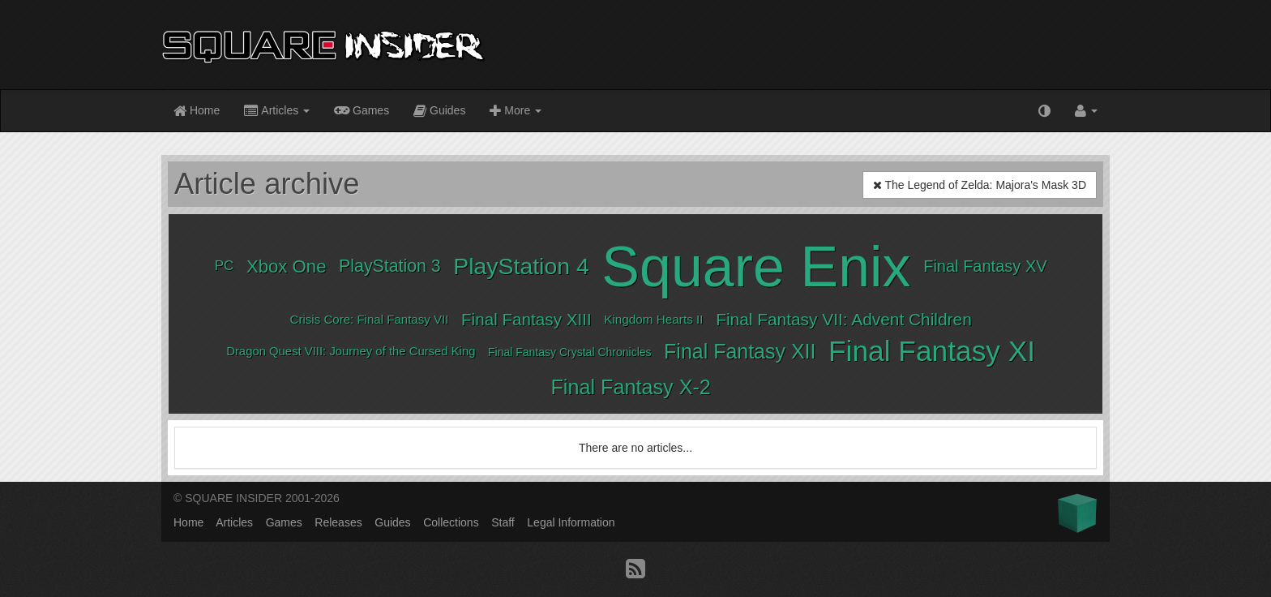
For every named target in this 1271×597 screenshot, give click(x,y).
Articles (277, 111)
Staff (503, 522)
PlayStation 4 (520, 266)
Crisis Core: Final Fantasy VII (369, 319)
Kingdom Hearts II (653, 319)
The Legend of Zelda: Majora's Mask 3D (979, 184)
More (515, 111)
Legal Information (570, 522)
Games (361, 109)
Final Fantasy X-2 (630, 387)
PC (224, 265)
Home (196, 111)
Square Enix (755, 266)
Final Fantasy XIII (526, 319)
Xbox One (286, 266)
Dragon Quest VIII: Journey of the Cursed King (350, 351)
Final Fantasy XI (931, 351)
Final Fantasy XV (984, 266)
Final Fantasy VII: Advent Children (844, 319)
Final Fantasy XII (739, 351)
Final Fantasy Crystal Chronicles (570, 352)
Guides (439, 111)
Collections (450, 522)
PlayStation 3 (390, 266)
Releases (338, 522)
